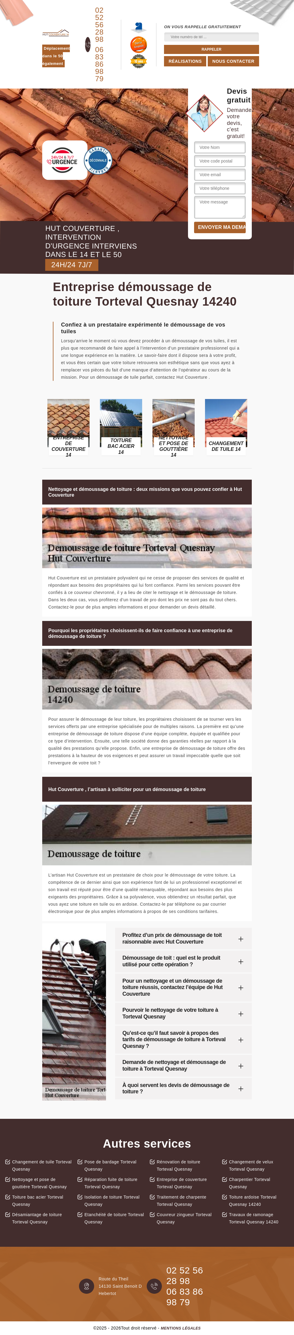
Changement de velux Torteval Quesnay (251, 1165)
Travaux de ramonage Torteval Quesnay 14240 (254, 1218)
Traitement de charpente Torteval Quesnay (182, 1201)
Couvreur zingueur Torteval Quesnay (184, 1218)
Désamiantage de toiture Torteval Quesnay (37, 1218)
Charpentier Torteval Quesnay (249, 1183)
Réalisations (185, 61)
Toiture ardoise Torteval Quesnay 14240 (252, 1201)
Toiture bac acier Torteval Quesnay (37, 1201)
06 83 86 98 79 (99, 64)
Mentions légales (180, 1328)
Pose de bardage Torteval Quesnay (110, 1165)
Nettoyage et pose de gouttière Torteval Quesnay (39, 1183)
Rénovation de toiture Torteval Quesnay (178, 1165)
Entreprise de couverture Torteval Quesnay (182, 1183)
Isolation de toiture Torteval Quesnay (112, 1201)
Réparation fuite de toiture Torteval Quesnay (111, 1183)
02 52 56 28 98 (99, 25)
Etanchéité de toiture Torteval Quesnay (114, 1218)
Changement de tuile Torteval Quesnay (42, 1165)
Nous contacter (233, 61)
